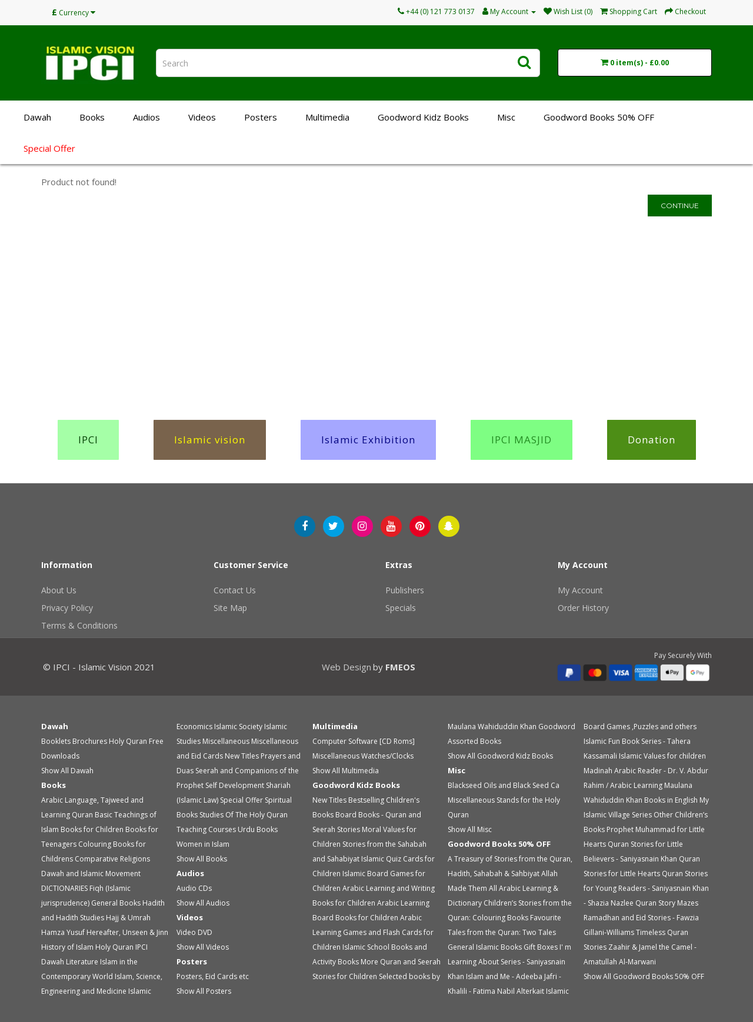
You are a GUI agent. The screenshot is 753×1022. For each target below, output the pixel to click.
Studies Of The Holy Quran (243, 815)
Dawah (37, 117)
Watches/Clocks (387, 756)
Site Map (230, 607)
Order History (583, 607)
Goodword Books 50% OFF (599, 117)
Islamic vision (209, 439)
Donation (651, 439)
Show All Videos (202, 947)
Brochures (89, 741)
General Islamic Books (485, 947)
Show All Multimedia (345, 771)
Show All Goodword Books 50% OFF (644, 976)
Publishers (404, 590)
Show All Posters (203, 991)
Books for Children (92, 829)
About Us (58, 590)
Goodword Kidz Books (423, 117)
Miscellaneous (225, 741)
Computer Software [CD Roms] (363, 741)
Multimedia (327, 117)
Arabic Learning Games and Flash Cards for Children (373, 932)
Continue (680, 205)
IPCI (88, 439)
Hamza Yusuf (63, 932)
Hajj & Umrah (128, 918)
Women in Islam (202, 844)
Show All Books (201, 859)
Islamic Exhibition (368, 439)
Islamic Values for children (662, 756)
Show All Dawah (67, 771)
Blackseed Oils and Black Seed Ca (503, 785)
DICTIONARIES (64, 888)
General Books (116, 903)
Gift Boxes (541, 947)
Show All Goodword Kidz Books (500, 756)
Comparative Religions (112, 859)
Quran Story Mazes (666, 903)
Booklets (56, 741)
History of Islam (67, 947)
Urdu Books (258, 829)
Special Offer (49, 148)
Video (186, 932)
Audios (146, 117)
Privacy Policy (67, 607)
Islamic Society (238, 727)
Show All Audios (202, 903)
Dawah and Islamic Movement (91, 874)
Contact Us (235, 590)
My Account (580, 590)
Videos (202, 117)
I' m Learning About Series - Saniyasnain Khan (509, 961)
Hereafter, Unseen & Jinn (127, 932)
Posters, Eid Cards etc (212, 976)
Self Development (234, 785)
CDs (205, 888)
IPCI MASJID (521, 439)
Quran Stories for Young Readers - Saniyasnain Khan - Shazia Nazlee (646, 888)
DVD (205, 932)
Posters (260, 117)
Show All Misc (470, 829)
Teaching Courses (206, 829)
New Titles (242, 756)
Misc (506, 117)
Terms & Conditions (79, 625)
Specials (400, 607)
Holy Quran (128, 741)
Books (92, 117)
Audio (186, 888)
